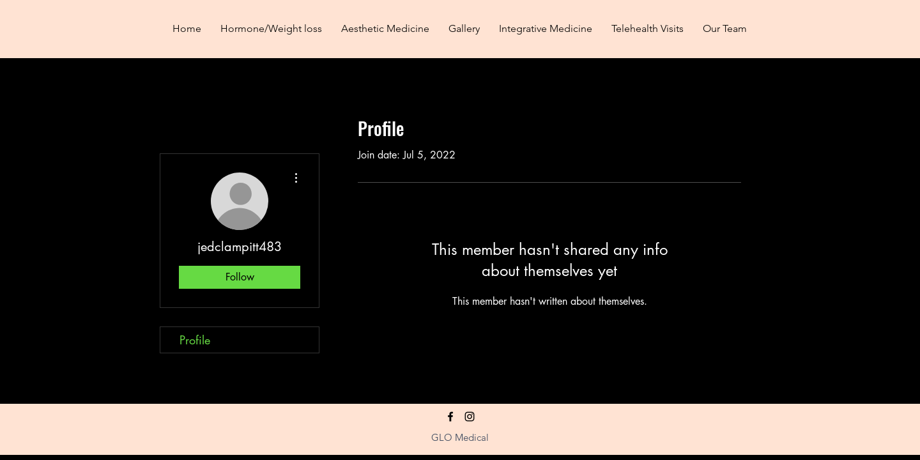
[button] (385, 29)
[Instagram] (469, 416)
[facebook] (450, 416)
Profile (195, 340)
